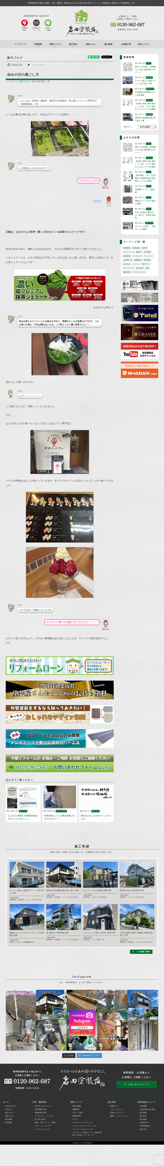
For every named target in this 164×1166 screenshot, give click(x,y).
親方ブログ (25, 81)
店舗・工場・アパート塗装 (45, 1123)
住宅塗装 (147, 252)
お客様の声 (126, 44)
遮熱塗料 (127, 272)
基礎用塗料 (76, 1116)
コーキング (137, 256)
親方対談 (143, 1129)
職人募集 (143, 1119)
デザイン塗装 (77, 1113)
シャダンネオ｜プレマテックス (84, 1126)
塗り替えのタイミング (43, 1106)
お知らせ (8, 1109)
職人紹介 (143, 1116)
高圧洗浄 (140, 268)
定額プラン (114, 1106)
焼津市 (144, 248)
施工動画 (108, 44)
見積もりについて (117, 1113)
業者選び (147, 260)
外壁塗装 (127, 248)
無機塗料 (138, 260)
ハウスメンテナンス (42, 1129)
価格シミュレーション (118, 1116)
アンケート (148, 256)
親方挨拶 (143, 1113)
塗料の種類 (76, 1106)
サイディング (128, 252)
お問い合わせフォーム (138, 1084)
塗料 (147, 268)
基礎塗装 (127, 256)
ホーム (6, 1102)
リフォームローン (117, 1109)
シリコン (136, 264)
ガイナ (75, 1119)
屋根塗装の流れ (41, 1113)
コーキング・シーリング (44, 1116)
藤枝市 (139, 252)
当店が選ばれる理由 (147, 1109)
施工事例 (8, 1119)
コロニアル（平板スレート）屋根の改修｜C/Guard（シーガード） (87, 1134)
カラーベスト (128, 268)
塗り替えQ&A (40, 1119)
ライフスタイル (38, 65)
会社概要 (143, 1106)
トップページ (20, 44)
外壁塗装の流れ (41, 1109)
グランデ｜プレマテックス (82, 1129)
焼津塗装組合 (145, 1126)
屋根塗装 (136, 248)
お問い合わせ (10, 1106)
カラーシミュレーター (43, 1126)
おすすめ (127, 264)
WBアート (146, 264)
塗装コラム (91, 44)
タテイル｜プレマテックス (82, 1123)
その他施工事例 (143, 952)
